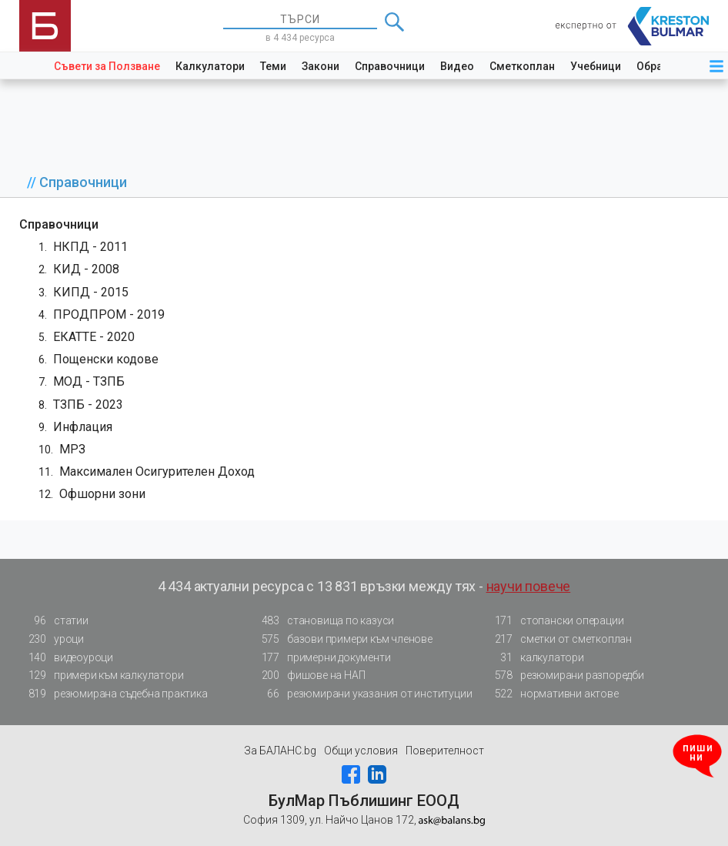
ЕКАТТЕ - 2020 (94, 336)
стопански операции (554, 620)
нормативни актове (552, 696)
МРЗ (72, 449)
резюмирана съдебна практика (113, 694)
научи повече (528, 586)
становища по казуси (323, 620)
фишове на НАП (308, 675)
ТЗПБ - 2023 (88, 404)
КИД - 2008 (86, 269)
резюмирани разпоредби (565, 675)
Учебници (595, 66)
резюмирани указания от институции (362, 694)
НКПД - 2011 (90, 246)
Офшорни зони (102, 494)
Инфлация (82, 427)
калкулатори (535, 657)
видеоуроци (66, 657)
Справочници (390, 66)
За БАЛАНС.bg (280, 750)
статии (53, 620)
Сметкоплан (522, 66)
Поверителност (445, 750)
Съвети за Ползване (107, 66)
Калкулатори (210, 66)
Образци (658, 66)
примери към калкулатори (101, 675)
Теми (273, 66)
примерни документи (321, 657)
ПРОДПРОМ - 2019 (109, 314)
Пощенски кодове (106, 359)
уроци (51, 639)
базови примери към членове (342, 639)
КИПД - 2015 (91, 292)
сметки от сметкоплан (559, 639)
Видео (457, 66)
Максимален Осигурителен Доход (157, 471)
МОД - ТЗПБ (89, 381)
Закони (320, 66)
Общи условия (361, 750)
